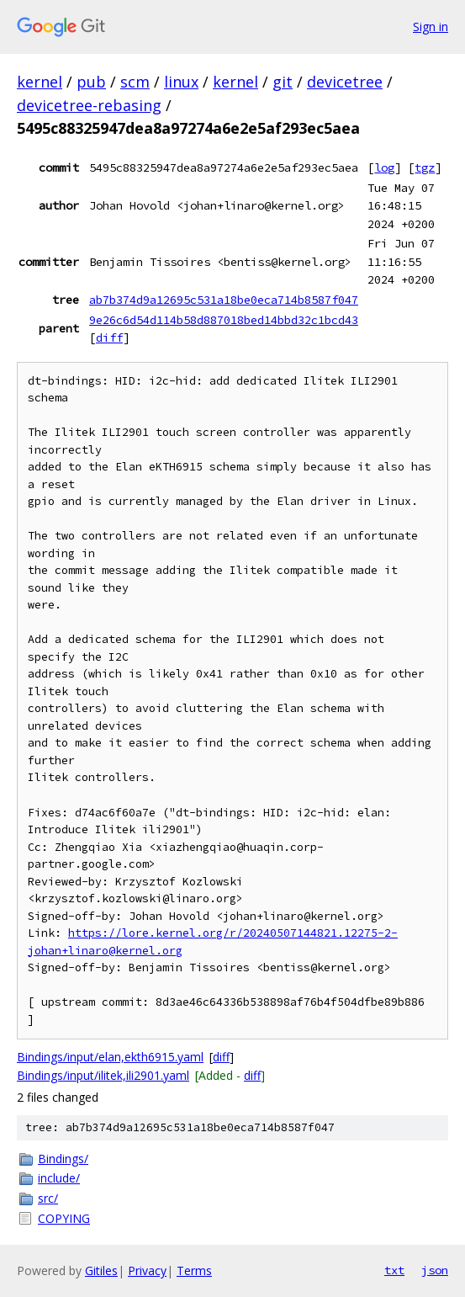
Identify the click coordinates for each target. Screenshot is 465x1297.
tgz (425, 167)
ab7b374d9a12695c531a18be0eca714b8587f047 (223, 299)
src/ (48, 1198)
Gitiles (101, 1270)
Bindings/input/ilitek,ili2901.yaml (103, 1075)
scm (135, 82)
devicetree (345, 82)
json (434, 1270)
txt (394, 1270)
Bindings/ (63, 1159)
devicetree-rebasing (89, 105)
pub (91, 82)
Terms (194, 1270)
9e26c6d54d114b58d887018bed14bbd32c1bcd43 (223, 319)
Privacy (147, 1270)
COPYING (64, 1218)
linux (181, 82)
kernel (39, 82)
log (384, 167)
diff (109, 337)
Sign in (430, 27)
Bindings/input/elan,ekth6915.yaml (110, 1057)
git (282, 82)
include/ (59, 1178)
